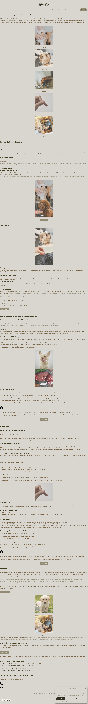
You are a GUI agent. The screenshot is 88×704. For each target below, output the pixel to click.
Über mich (30, 9)
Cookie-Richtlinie (65, 701)
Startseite (24, 9)
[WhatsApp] (7, 700)
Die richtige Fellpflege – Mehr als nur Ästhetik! (12, 670)
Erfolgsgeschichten (56, 9)
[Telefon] (9, 700)
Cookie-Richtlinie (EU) (51, 693)
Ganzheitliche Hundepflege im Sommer (11, 668)
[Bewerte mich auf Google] (5, 700)
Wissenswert (48, 9)
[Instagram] (2, 700)
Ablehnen (70, 698)
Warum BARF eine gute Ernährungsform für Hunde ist (14, 665)
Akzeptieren (61, 698)
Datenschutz (35, 693)
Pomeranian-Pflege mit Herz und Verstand (11, 667)
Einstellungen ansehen (80, 698)
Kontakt (64, 9)
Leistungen (36, 9)
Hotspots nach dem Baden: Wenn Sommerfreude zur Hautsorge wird (18, 663)
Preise (41, 9)
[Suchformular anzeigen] (83, 9)
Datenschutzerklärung (72, 701)
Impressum (78, 701)
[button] (85, 688)
